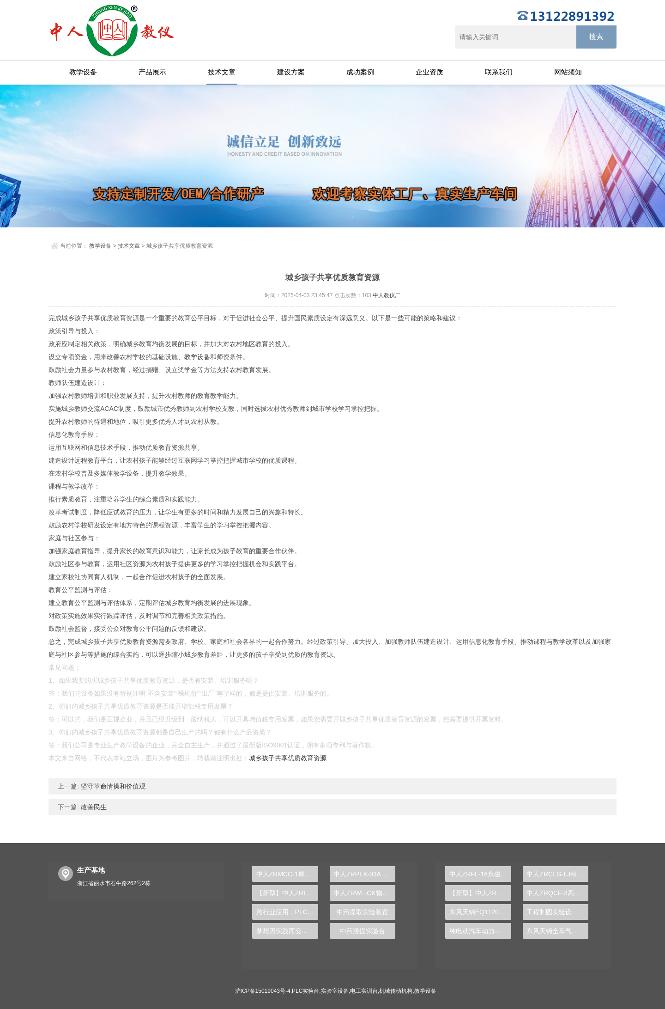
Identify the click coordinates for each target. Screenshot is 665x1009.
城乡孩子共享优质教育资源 (287, 758)
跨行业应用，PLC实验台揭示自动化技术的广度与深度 (287, 912)
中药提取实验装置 (362, 912)
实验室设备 (335, 991)
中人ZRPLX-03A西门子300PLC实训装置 (364, 874)
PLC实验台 (305, 991)
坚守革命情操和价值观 (112, 786)
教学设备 (83, 72)
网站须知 (568, 72)
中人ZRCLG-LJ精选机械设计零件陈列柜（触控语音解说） (557, 874)
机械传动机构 (395, 991)
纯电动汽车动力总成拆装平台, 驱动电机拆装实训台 (480, 931)
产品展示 (152, 72)
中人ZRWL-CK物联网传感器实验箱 (364, 893)
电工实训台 (364, 991)
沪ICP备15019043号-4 (262, 991)
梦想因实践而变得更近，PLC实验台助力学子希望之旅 (287, 931)
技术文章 (222, 72)
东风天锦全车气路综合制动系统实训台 (557, 931)
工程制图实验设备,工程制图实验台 (557, 912)
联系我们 (499, 72)
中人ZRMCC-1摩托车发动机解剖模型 (287, 874)
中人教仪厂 (386, 295)
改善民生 (93, 807)
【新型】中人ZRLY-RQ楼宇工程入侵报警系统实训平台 (287, 893)
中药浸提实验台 (362, 931)
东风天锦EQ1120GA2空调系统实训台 (480, 912)
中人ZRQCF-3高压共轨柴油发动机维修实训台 (557, 893)
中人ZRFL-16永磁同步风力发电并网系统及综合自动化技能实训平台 (480, 874)
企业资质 (429, 72)
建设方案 (291, 72)
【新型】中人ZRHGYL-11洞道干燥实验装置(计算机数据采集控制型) (480, 893)
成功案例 (360, 72)
